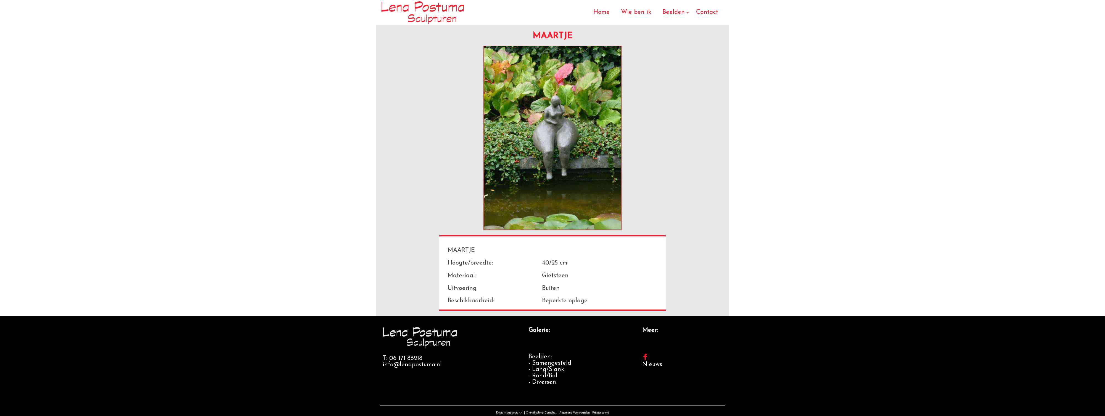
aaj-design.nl (515, 412)
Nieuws (652, 364)
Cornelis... (550, 412)
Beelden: (540, 357)
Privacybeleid (600, 412)
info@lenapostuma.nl (412, 365)
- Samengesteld (549, 363)
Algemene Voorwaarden (574, 412)
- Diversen (542, 382)
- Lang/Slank (546, 369)
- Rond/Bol (542, 376)
